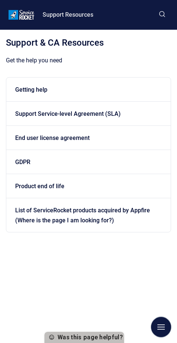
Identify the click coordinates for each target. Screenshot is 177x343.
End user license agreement (52, 137)
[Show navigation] (161, 327)
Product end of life (39, 186)
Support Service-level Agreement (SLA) (68, 113)
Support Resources (68, 14)
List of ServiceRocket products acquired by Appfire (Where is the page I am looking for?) (82, 215)
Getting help (31, 89)
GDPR (22, 162)
